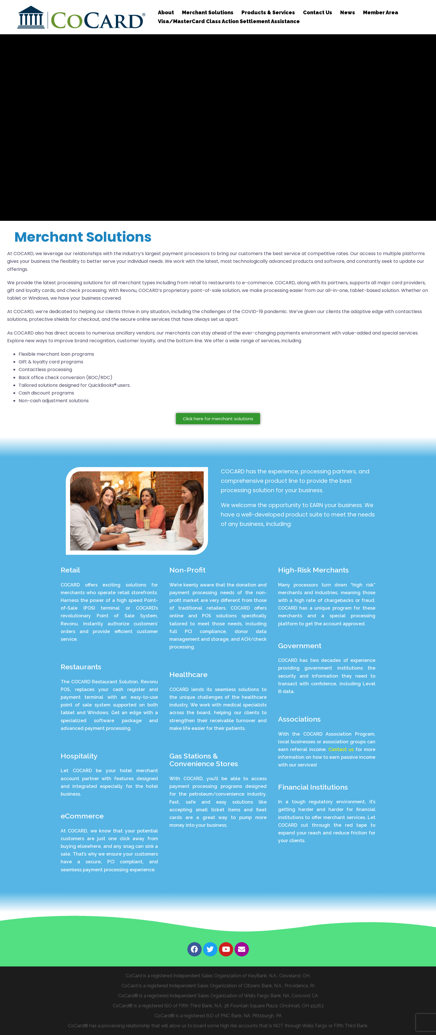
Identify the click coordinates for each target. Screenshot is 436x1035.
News (347, 12)
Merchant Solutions (207, 12)
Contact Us (317, 12)
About (166, 12)
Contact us (342, 749)
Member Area (380, 12)
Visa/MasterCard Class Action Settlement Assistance (229, 21)
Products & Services (268, 12)
